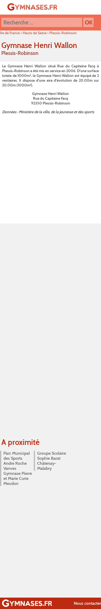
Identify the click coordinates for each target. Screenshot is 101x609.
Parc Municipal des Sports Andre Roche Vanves (16, 461)
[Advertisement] (49, 167)
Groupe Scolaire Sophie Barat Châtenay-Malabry (51, 461)
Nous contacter (87, 603)
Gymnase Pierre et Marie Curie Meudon (17, 478)
